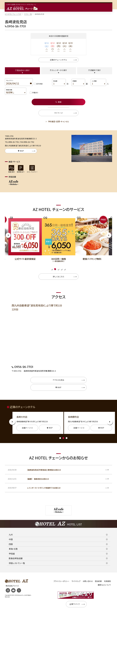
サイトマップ (76, 581)
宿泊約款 (98, 581)
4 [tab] (61, 269)
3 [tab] (58, 269)
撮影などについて (104, 584)
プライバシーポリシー (61, 581)
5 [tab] (64, 269)
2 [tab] (55, 269)
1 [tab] (52, 269)
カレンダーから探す (58, 70)
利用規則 (107, 581)
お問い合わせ (88, 581)
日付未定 (39, 84)
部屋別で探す (94, 70)
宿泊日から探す (22, 70)
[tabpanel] (58, 238)
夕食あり (35, 92)
